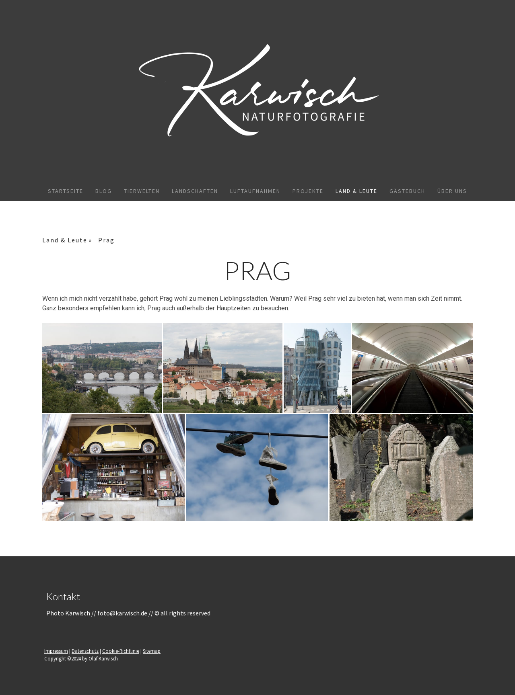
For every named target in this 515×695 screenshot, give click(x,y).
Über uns (452, 191)
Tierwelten (142, 191)
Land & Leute (356, 191)
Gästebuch (407, 191)
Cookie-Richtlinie (120, 651)
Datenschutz (85, 651)
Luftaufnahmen (255, 191)
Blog (103, 191)
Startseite (65, 191)
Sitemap (152, 651)
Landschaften (195, 191)
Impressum (56, 651)
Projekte (308, 191)
